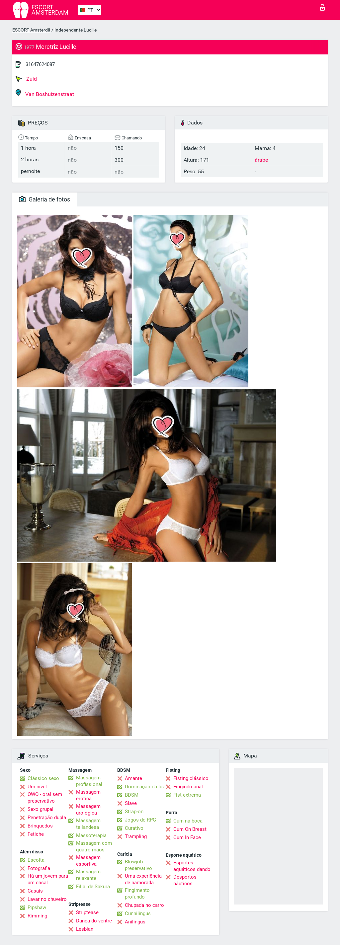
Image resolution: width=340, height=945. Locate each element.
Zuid (26, 79)
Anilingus (135, 922)
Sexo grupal (40, 809)
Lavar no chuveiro (47, 899)
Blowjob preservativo (138, 865)
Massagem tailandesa (88, 824)
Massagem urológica (88, 809)
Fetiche (36, 834)
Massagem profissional (89, 781)
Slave (131, 803)
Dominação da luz (145, 787)
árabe (261, 160)
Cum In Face (187, 837)
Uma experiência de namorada (143, 879)
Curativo (134, 828)
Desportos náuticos (185, 880)
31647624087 (40, 64)
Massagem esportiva (88, 860)
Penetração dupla (47, 818)
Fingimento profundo (137, 893)
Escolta (36, 860)
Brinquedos (40, 826)
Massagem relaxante (88, 875)
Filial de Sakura (93, 887)
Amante (133, 778)
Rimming (37, 916)
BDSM (131, 795)
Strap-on (134, 812)
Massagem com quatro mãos (94, 846)
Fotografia (39, 868)
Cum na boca (188, 821)
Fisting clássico (191, 778)
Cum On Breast (190, 829)
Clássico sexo (43, 778)
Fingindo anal (188, 787)
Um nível (37, 787)
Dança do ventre (94, 921)
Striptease (87, 912)
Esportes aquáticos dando (192, 866)
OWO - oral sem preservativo (45, 797)
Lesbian (84, 929)
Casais (35, 891)
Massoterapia (91, 835)
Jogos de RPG (140, 820)
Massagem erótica (88, 795)
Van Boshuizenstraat (45, 93)
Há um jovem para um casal (48, 879)
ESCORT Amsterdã (31, 30)
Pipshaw (37, 907)
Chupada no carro (144, 905)
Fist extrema (187, 795)
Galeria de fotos (44, 199)
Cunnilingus (138, 913)
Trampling (136, 836)
